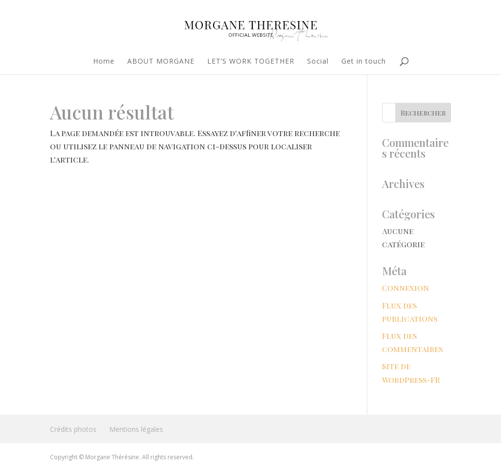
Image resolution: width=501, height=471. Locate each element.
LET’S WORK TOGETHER (250, 62)
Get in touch (363, 62)
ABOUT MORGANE (160, 62)
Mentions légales (136, 429)
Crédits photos (73, 429)
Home (104, 62)
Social (318, 62)
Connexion (405, 288)
